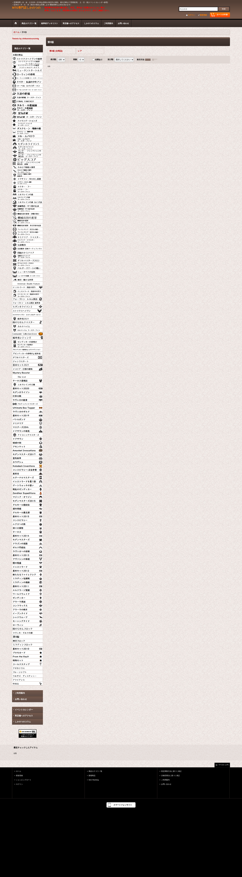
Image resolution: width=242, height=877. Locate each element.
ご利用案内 (20, 693)
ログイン (191, 15)
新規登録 (203, 15)
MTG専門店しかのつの (26, 7)
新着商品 (92, 775)
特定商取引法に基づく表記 (171, 771)
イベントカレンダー (24, 710)
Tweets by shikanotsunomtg (25, 38)
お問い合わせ (21, 699)
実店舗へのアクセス (24, 716)
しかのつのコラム (23, 722)
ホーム (18, 771)
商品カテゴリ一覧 (95, 771)
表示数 (53, 59)
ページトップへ (223, 765)
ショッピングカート (23, 780)
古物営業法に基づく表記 (170, 775)
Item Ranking (94, 780)
